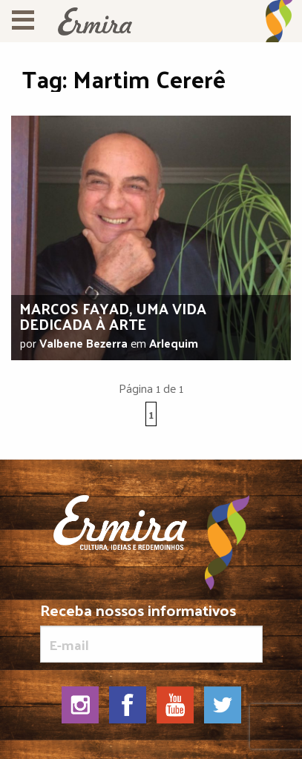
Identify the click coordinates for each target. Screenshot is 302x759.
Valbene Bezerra (83, 343)
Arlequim (173, 343)
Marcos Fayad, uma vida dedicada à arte (112, 316)
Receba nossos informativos (151, 632)
